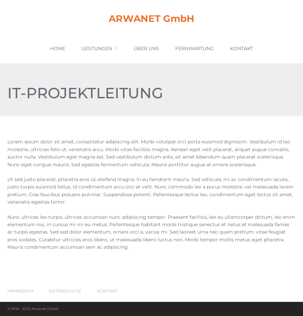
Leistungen (99, 48)
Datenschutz (65, 290)
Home (57, 48)
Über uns (146, 48)
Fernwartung (194, 48)
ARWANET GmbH (151, 18)
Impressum (20, 290)
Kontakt (241, 48)
